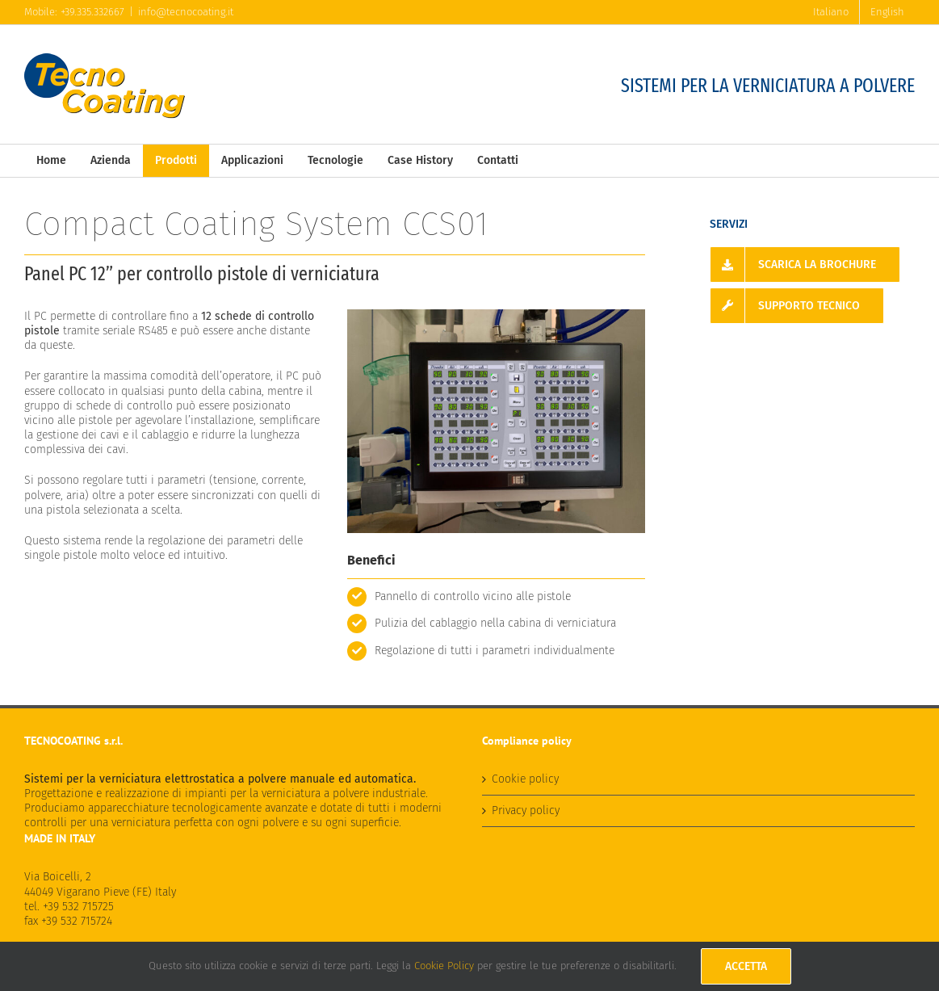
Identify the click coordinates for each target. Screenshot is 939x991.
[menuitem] (831, 12)
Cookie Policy (444, 966)
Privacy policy (526, 810)
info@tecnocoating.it (185, 12)
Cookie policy (525, 779)
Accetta (746, 966)
